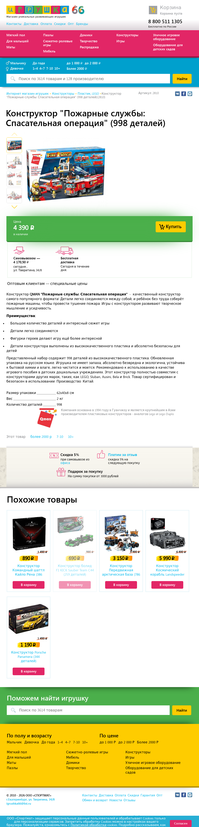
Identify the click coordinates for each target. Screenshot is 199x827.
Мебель (49, 51)
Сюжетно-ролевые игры (57, 43)
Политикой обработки (88, 825)
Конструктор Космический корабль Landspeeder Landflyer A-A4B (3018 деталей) (167, 570)
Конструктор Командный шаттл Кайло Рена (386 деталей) (28, 570)
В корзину (29, 584)
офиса (65, 463)
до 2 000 (93, 63)
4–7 (42, 68)
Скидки (59, 24)
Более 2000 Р (147, 742)
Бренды (82, 24)
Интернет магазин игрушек (27, 93)
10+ (57, 68)
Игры (120, 41)
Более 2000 (77, 68)
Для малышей (17, 41)
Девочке (17, 68)
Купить (174, 226)
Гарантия (148, 795)
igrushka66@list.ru (18, 803)
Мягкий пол (15, 35)
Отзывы (129, 800)
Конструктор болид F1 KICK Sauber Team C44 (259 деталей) (75, 570)
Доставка (31, 24)
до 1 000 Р (108, 742)
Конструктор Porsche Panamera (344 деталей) (28, 656)
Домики (86, 35)
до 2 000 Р (126, 742)
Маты (10, 47)
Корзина (170, 7)
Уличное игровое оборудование (166, 37)
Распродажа (89, 47)
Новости (115, 800)
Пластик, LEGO (88, 93)
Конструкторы (127, 35)
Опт (71, 24)
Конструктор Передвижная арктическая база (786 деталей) (121, 570)
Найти (182, 78)
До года (39, 63)
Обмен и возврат (95, 800)
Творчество (88, 41)
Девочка (31, 742)
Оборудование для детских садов (168, 47)
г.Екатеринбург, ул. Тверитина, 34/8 (30, 799)
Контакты (13, 24)
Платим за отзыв (122, 454)
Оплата (46, 24)
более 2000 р (41, 437)
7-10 (49, 68)
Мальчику (18, 63)
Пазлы (48, 35)
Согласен (180, 823)
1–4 (35, 68)
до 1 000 (75, 63)
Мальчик (14, 742)
